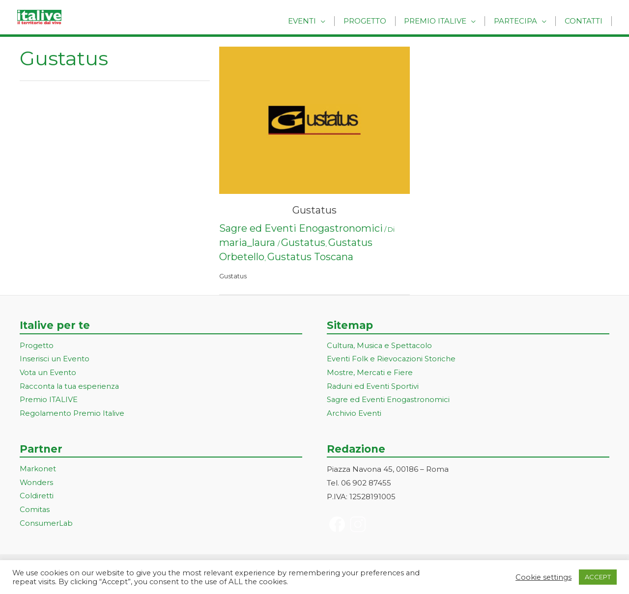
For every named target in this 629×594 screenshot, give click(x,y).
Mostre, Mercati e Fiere (370, 373)
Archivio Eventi (354, 414)
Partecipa (520, 21)
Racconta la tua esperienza (70, 386)
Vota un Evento (48, 373)
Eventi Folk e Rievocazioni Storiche (391, 359)
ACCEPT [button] (598, 577)
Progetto (374, 21)
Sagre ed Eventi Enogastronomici (301, 228)
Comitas (35, 510)
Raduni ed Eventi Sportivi (373, 386)
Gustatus (314, 210)
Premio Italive (442, 21)
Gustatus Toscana (310, 257)
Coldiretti (37, 497)
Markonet (38, 469)
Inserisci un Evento (54, 359)
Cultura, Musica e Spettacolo (380, 346)
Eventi (315, 21)
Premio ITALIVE (49, 400)
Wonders (37, 483)
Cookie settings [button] (543, 577)
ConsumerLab (46, 524)
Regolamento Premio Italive (72, 414)
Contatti (585, 21)
